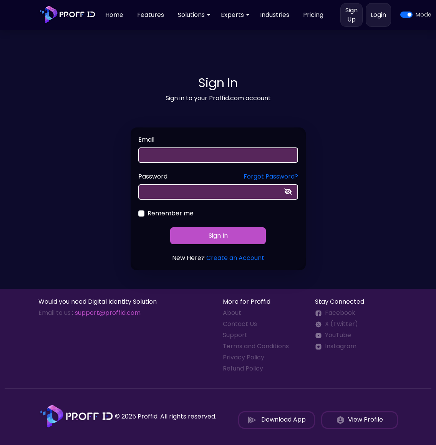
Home (114, 14)
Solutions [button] (191, 14)
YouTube (333, 335)
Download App (276, 420)
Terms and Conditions (256, 346)
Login (378, 14)
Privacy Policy (243, 357)
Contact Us (240, 323)
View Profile (359, 420)
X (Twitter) (336, 323)
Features (150, 14)
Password (152, 176)
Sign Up (351, 15)
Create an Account (235, 257)
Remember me (171, 213)
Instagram (335, 346)
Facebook (335, 312)
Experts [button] (232, 14)
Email (146, 139)
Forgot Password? (271, 176)
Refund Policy (243, 368)
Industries (274, 14)
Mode (423, 14)
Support (235, 335)
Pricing (313, 14)
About (232, 312)
